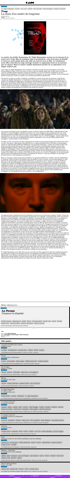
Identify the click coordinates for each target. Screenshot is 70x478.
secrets (59, 321)
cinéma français (6, 321)
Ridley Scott (25, 420)
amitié (24, 321)
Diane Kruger (20, 361)
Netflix (10, 407)
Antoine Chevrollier (27, 323)
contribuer (58, 475)
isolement (25, 409)
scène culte (5, 469)
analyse (4, 407)
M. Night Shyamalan (8, 8)
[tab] (33, 328)
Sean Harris (24, 372)
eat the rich (5, 442)
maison (15, 407)
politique (14, 455)
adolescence (17, 321)
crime (26, 469)
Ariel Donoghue (48, 8)
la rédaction (35, 475)
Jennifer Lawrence (45, 409)
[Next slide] (68, 318)
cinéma (30, 350)
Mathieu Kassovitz (31, 361)
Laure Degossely (15, 433)
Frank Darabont (45, 420)
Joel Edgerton (34, 372)
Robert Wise (17, 409)
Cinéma (4, 6)
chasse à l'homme (59, 8)
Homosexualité (37, 321)
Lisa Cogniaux (16, 447)
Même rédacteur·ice (9, 305)
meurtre (60, 407)
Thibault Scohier (15, 460)
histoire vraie (6, 458)
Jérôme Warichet (17, 352)
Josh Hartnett (38, 8)
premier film (5, 323)
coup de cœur (22, 350)
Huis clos (24, 8)
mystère (47, 407)
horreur (41, 350)
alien (20, 431)
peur (20, 407)
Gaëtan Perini (16, 374)
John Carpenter (35, 420)
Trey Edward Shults (58, 420)
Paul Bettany (34, 455)
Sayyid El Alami (15, 323)
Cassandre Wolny (18, 363)
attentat (52, 455)
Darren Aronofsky (7, 409)
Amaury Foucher (39, 323)
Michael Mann (34, 469)
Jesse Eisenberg (47, 431)
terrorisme (60, 455)
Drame (54, 321)
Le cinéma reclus (26, 398)
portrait (13, 396)
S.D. (3, 17)
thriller (17, 8)
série (8, 455)
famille (30, 8)
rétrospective (12, 350)
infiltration (16, 372)
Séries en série (27, 460)
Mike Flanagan (33, 407)
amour (29, 321)
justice (19, 458)
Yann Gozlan (11, 361)
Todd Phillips (46, 442)
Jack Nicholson (35, 383)
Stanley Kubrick (24, 383)
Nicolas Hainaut (14, 398)
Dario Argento (34, 409)
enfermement (6, 396)
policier (9, 372)
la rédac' (4, 350)
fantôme (54, 407)
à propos (12, 475)
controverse (14, 442)
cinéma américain (12, 383)
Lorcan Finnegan (58, 431)
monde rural (47, 321)
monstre (4, 420)
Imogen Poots (6, 431)
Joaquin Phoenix (56, 442)
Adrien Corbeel (16, 471)
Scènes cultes (27, 471)
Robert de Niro (6, 444)
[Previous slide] (1, 318)
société (13, 444)
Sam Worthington (23, 455)
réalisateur (20, 396)
